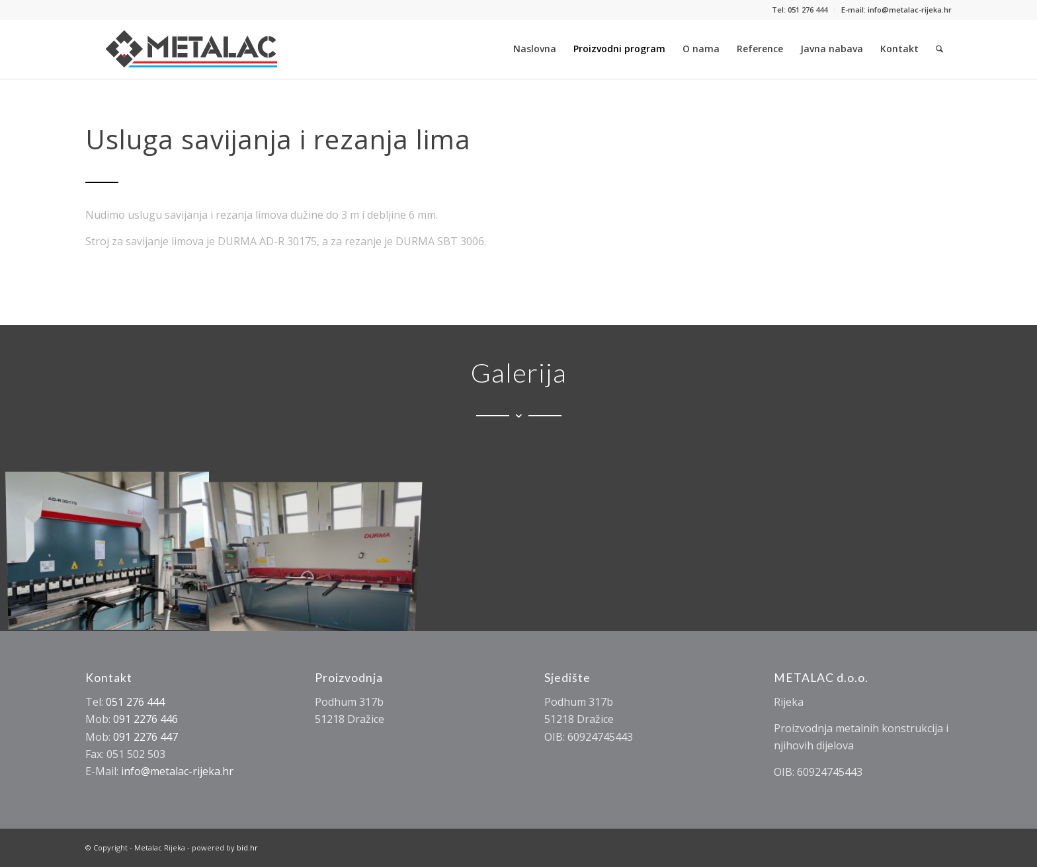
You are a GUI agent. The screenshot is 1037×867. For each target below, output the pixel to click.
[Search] (939, 49)
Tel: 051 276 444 (799, 10)
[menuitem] (800, 10)
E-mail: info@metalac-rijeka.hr (896, 10)
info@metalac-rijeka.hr (177, 771)
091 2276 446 (145, 719)
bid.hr (247, 847)
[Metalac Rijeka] (191, 49)
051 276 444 (135, 702)
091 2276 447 (145, 737)
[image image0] (317, 549)
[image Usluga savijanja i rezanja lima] (112, 549)
